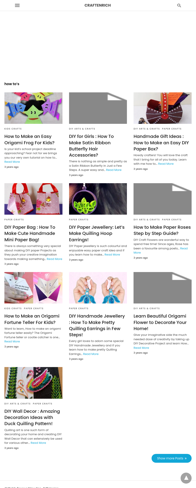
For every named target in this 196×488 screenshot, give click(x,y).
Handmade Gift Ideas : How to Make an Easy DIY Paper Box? (161, 142)
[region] (98, 37)
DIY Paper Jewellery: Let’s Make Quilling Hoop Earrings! (96, 227)
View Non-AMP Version (44, 481)
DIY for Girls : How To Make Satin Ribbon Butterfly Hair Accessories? (98, 142)
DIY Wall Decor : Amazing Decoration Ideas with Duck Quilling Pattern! (31, 410)
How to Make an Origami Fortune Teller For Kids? (31, 312)
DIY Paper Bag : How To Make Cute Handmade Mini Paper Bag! (29, 227)
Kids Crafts (13, 128)
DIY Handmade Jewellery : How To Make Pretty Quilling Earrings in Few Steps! (97, 318)
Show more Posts (170, 451)
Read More (12, 162)
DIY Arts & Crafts (82, 128)
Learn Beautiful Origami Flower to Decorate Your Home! (160, 315)
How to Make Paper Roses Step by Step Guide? (162, 224)
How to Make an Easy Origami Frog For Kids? (29, 139)
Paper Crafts (172, 128)
